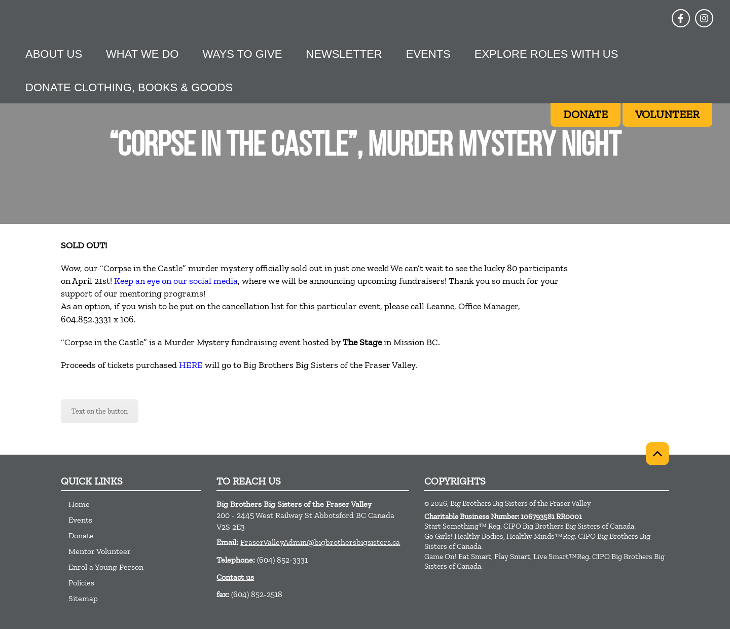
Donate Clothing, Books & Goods (129, 87)
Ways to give (242, 54)
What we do (142, 54)
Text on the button (99, 411)
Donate (81, 535)
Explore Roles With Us (546, 54)
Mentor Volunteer (99, 551)
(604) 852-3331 (282, 560)
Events (428, 54)
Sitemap (83, 598)
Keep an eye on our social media (176, 280)
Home (79, 504)
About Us (53, 54)
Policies (81, 582)
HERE (191, 365)
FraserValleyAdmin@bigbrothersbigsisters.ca (320, 542)
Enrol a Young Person (105, 567)
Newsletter (344, 54)
